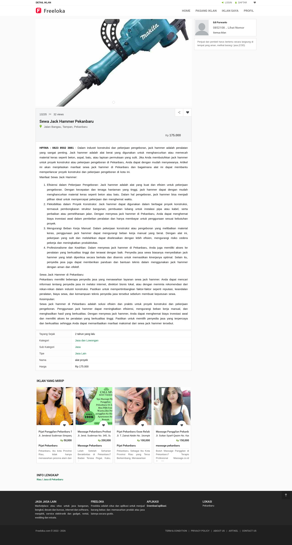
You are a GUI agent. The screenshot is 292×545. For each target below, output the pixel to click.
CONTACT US (249, 530)
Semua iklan (219, 32)
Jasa (78, 346)
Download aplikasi (156, 505)
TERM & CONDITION (176, 530)
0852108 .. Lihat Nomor (228, 27)
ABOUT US (219, 530)
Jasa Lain (80, 353)
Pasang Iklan (206, 10)
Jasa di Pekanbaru (53, 479)
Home (186, 10)
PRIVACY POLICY (200, 530)
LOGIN (228, 2)
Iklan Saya (230, 10)
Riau (39, 479)
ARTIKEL (233, 530)
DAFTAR (242, 2)
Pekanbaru (208, 505)
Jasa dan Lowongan (86, 340)
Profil (249, 10)
